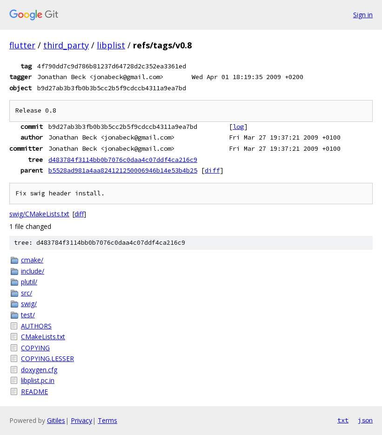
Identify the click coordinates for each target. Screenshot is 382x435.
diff (212, 170)
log (238, 126)
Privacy (81, 420)
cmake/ (32, 259)
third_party (66, 45)
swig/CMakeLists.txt (39, 213)
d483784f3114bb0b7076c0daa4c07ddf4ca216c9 (122, 159)
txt (342, 420)
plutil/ (29, 281)
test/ (28, 314)
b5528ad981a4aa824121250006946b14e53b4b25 (122, 170)
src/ (26, 292)
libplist (111, 45)
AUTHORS (36, 325)
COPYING (35, 347)
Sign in (363, 14)
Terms (107, 420)
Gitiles (56, 420)
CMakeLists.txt (43, 336)
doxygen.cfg (39, 369)
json (365, 420)
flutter (22, 45)
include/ (32, 271)
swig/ (29, 303)
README (34, 391)
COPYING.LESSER (47, 358)
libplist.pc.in (37, 380)
